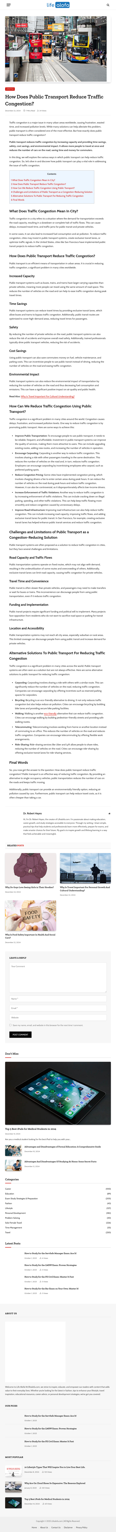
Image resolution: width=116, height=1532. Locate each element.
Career (8, 1188)
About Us (44, 1527)
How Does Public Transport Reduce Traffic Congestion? (38, 184)
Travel (7, 1232)
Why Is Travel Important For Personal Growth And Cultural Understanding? (85, 889)
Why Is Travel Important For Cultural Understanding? (47, 396)
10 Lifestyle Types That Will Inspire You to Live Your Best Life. (54, 1467)
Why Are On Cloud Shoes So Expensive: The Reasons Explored (54, 1483)
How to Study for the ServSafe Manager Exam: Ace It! (50, 1253)
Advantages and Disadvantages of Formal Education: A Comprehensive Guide (62, 1146)
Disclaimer (68, 1527)
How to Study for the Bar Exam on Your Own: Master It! (51, 1288)
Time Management (13, 1227)
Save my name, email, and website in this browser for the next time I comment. (48, 1025)
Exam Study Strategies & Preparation (21, 1198)
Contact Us (56, 1527)
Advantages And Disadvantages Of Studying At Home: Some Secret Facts (60, 1161)
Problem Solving (12, 1218)
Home (34, 1527)
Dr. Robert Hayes (32, 813)
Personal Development (15, 1213)
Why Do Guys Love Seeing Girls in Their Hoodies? (29, 887)
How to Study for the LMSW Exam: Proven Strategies (50, 1265)
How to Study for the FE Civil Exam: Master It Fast (49, 1276)
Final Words (17, 199)
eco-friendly (50, 713)
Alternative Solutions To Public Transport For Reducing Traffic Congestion (47, 195)
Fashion (8, 1203)
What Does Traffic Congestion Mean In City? (33, 180)
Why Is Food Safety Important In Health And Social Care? (30, 936)
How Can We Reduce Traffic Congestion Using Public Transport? (43, 188)
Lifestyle (10, 89)
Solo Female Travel (13, 1222)
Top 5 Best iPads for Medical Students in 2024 (30, 1128)
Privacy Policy (81, 1527)
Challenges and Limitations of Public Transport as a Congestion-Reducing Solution (52, 192)
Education (9, 1193)
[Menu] (9, 5)
